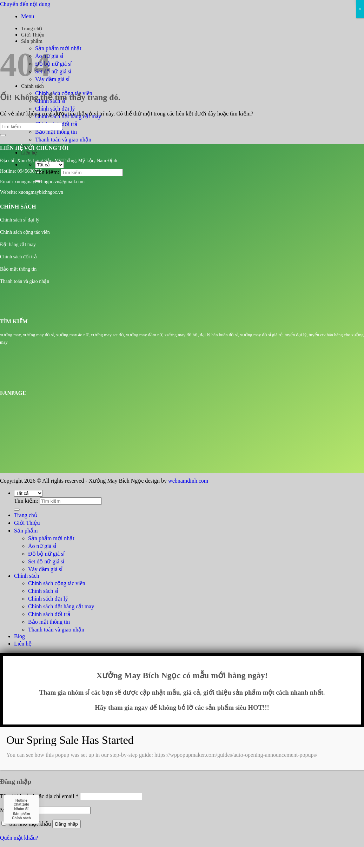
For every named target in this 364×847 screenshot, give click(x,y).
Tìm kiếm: (47, 172)
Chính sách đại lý (55, 109)
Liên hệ (29, 152)
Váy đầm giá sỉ (52, 79)
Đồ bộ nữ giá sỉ (53, 64)
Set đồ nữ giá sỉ (53, 71)
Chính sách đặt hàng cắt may (61, 606)
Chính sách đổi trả (18, 256)
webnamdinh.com (188, 481)
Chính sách (32, 86)
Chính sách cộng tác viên (25, 232)
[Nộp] (3, 135)
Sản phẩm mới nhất (58, 48)
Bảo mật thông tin (56, 132)
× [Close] (360, 9)
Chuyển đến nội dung (25, 4)
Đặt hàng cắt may (18, 244)
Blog (19, 636)
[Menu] (27, 16)
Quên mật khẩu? (19, 838)
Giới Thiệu (32, 35)
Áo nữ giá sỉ (42, 546)
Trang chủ (31, 28)
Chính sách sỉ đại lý (19, 220)
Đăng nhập (66, 824)
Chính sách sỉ (43, 591)
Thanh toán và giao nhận (63, 140)
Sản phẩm (31, 41)
